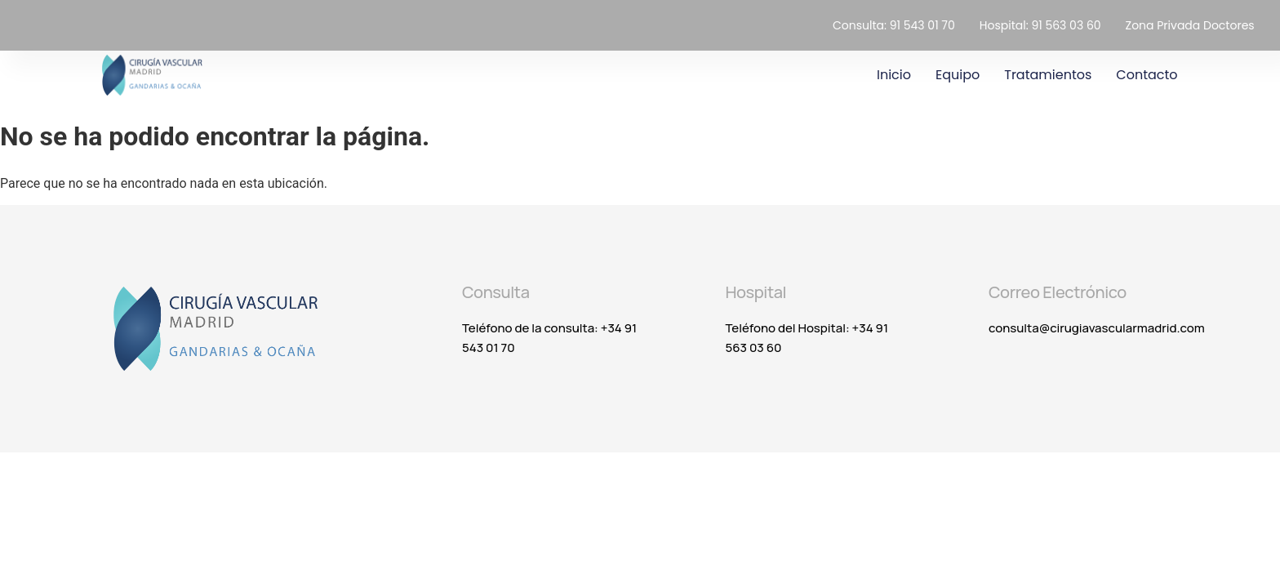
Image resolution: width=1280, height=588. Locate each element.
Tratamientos (1047, 74)
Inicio (894, 74)
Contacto (1146, 74)
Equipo (958, 74)
